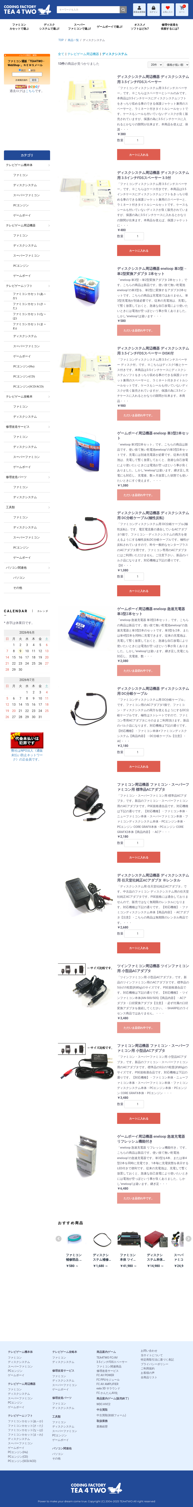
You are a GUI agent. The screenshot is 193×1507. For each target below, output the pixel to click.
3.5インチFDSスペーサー (112, 1362)
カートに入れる (138, 154)
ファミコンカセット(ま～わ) (25, 1434)
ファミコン (15, 1357)
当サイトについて (152, 1355)
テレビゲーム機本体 (20, 1351)
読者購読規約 (21, 80)
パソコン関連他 (62, 1448)
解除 (31, 70)
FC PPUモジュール (108, 1379)
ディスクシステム (114, 54)
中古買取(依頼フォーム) (111, 1415)
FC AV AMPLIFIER (107, 1384)
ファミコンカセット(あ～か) (25, 1421)
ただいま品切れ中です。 (139, 330)
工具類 (56, 1416)
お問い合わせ (149, 1350)
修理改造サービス (63, 1370)
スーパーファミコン (20, 1366)
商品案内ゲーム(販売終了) (113, 1398)
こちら (30, 91)
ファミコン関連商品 (109, 1366)
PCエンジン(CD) (18, 1456)
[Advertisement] (27, 125)
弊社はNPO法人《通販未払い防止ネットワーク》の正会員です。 (27, 749)
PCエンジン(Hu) (18, 1452)
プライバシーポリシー (154, 1364)
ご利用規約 (148, 1368)
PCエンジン (15, 1370)
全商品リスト (149, 1377)
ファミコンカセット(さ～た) (25, 1425)
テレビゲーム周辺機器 (83, 54)
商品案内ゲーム (106, 1351)
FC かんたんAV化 (107, 1392)
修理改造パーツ (62, 1397)
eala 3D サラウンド (108, 1388)
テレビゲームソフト (20, 1415)
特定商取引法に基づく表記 (157, 1359)
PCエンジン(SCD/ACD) (22, 1461)
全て (61, 54)
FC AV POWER (105, 1375)
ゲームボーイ (16, 1375)
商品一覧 (73, 40)
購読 (22, 70)
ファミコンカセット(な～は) (25, 1430)
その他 (56, 1458)
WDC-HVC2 (103, 1404)
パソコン (57, 1453)
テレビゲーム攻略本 (64, 1351)
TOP (61, 40)
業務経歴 (102, 1426)
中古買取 (102, 1409)
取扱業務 (102, 1421)
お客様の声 (148, 1372)
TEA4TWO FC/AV (107, 1357)
